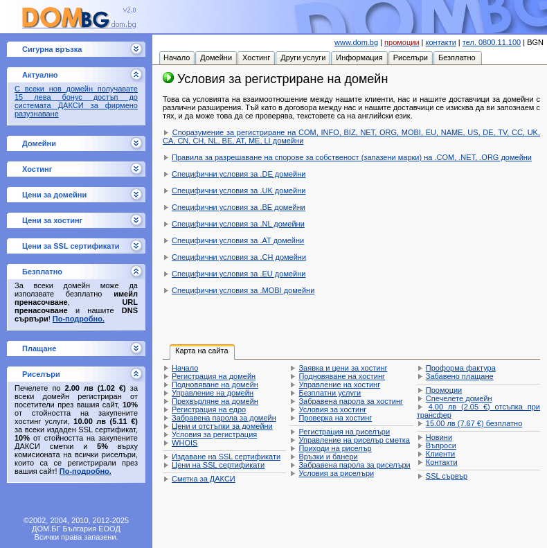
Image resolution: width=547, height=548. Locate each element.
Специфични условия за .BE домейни (238, 207)
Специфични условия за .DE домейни (238, 174)
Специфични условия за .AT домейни (238, 240)
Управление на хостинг (339, 384)
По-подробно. (79, 319)
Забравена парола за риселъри (354, 465)
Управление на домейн (212, 393)
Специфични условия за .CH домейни (239, 257)
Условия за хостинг (332, 409)
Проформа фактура (461, 368)
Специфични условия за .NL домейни (238, 224)
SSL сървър (446, 476)
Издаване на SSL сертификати (226, 456)
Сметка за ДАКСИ (203, 479)
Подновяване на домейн (215, 384)
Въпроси (441, 445)
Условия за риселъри (336, 473)
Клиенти (440, 454)
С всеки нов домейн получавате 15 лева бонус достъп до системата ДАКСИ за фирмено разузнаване (76, 101)
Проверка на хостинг (335, 418)
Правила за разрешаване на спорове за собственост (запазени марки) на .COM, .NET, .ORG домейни (352, 157)
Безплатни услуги (329, 393)
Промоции (444, 390)
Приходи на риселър (334, 448)
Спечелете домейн (459, 398)
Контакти (442, 462)
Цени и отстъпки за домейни (222, 426)
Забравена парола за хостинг (350, 401)
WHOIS (184, 443)
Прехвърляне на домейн (215, 401)
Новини (439, 437)
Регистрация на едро (209, 409)
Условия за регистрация (214, 434)
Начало (185, 368)
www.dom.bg (356, 42)
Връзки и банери (327, 456)
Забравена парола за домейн (224, 418)
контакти (441, 42)
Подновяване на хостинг (341, 376)
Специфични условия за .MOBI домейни (243, 290)
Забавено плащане (460, 376)
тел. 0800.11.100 (492, 42)
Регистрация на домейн (213, 376)
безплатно (474, 423)
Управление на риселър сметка (353, 440)
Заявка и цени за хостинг (342, 368)
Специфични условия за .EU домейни (238, 273)
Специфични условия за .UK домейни (238, 190)
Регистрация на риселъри (344, 431)
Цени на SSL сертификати (218, 465)
